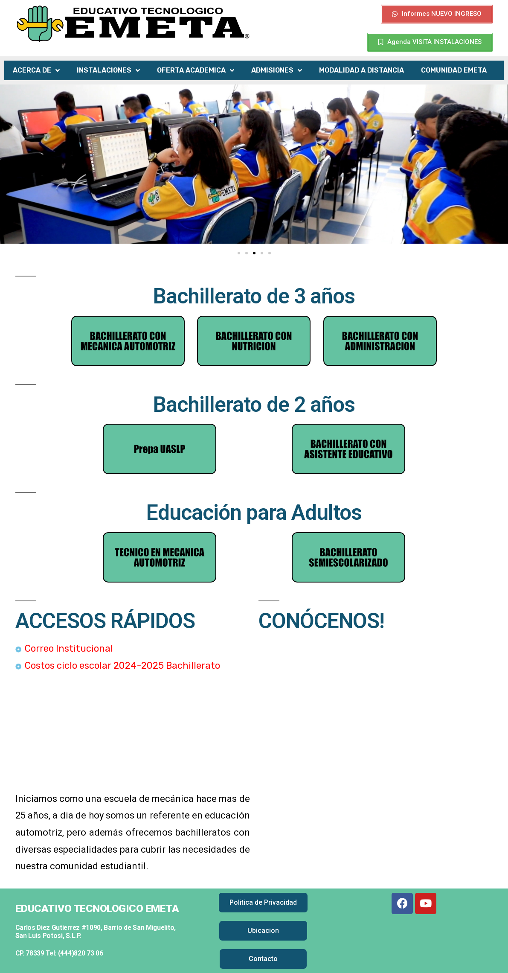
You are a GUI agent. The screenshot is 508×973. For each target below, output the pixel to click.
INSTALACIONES (108, 71)
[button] (436, 14)
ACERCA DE (36, 71)
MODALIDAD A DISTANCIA (361, 70)
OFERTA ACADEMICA (195, 71)
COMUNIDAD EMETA (454, 70)
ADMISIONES (276, 71)
